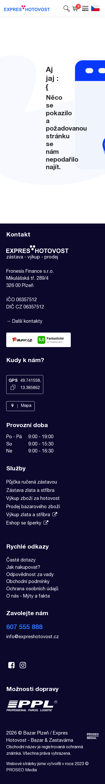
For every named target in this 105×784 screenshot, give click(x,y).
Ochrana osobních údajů (32, 589)
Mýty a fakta (36, 596)
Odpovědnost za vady (30, 575)
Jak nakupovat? (23, 567)
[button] (66, 8)
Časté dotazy (21, 560)
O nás (12, 596)
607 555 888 (24, 627)
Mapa (20, 406)
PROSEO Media (21, 770)
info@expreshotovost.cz (32, 637)
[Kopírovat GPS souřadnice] (13, 388)
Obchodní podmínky (28, 582)
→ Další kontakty (24, 321)
